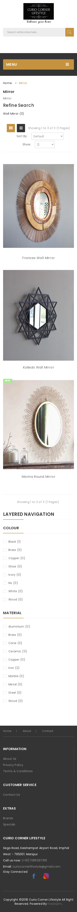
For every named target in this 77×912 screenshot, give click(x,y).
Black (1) (14, 542)
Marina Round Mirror (38, 476)
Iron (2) (14, 668)
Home (7, 83)
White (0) (15, 591)
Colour (11, 528)
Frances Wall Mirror (38, 258)
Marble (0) (16, 676)
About (27, 731)
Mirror (23, 83)
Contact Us (11, 795)
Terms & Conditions (18, 771)
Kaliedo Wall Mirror (38, 367)
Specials (9, 824)
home (7, 731)
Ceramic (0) (17, 651)
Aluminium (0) (19, 626)
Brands (8, 818)
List (21, 128)
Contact (47, 731)
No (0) (13, 583)
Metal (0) (15, 684)
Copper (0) (16, 558)
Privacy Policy (13, 765)
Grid (11, 128)
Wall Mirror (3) (13, 114)
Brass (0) (15, 550)
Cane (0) (15, 643)
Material (12, 613)
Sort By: (22, 136)
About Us (9, 759)
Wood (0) (15, 599)
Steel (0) (15, 693)
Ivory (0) (14, 575)
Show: (27, 144)
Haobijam (55, 904)
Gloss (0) (15, 566)
